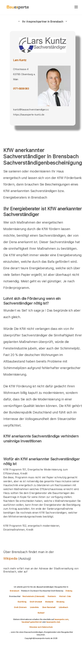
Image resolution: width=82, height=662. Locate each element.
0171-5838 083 (21, 88)
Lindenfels (34, 607)
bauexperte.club (53, 622)
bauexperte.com (61, 619)
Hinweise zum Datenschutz (41, 627)
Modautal (49, 602)
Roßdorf (41, 613)
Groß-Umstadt (36, 602)
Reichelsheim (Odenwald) (33, 596)
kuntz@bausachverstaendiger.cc (31, 109)
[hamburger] (76, 7)
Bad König (22, 602)
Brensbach (14, 591)
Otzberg (68, 591)
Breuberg (60, 602)
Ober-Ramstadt (48, 607)
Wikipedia (10, 558)
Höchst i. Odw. (65, 596)
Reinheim (52, 596)
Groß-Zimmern (20, 607)
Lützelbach (63, 607)
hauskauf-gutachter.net (32, 622)
